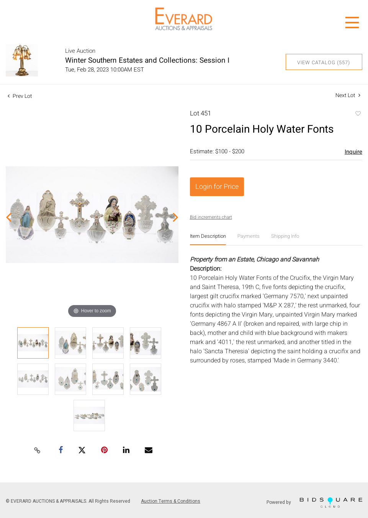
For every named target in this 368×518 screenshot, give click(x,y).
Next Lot (347, 95)
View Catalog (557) (323, 62)
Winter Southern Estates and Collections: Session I (147, 60)
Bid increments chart (211, 217)
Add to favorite (357, 114)
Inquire (353, 152)
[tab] (208, 239)
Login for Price (217, 187)
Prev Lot (20, 96)
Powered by (314, 502)
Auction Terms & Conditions (170, 501)
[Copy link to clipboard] (37, 450)
